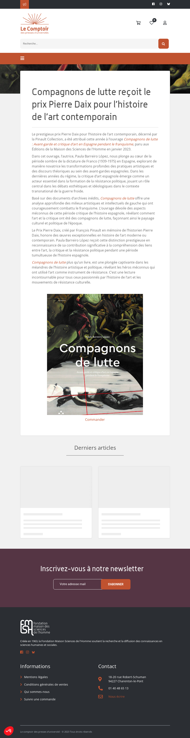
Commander (95, 419)
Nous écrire (116, 696)
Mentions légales (36, 677)
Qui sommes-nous (37, 692)
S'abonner (116, 584)
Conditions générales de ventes (46, 684)
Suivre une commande (40, 699)
